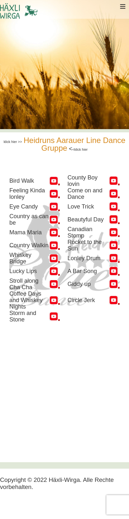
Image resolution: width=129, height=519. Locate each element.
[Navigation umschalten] (10, 505)
